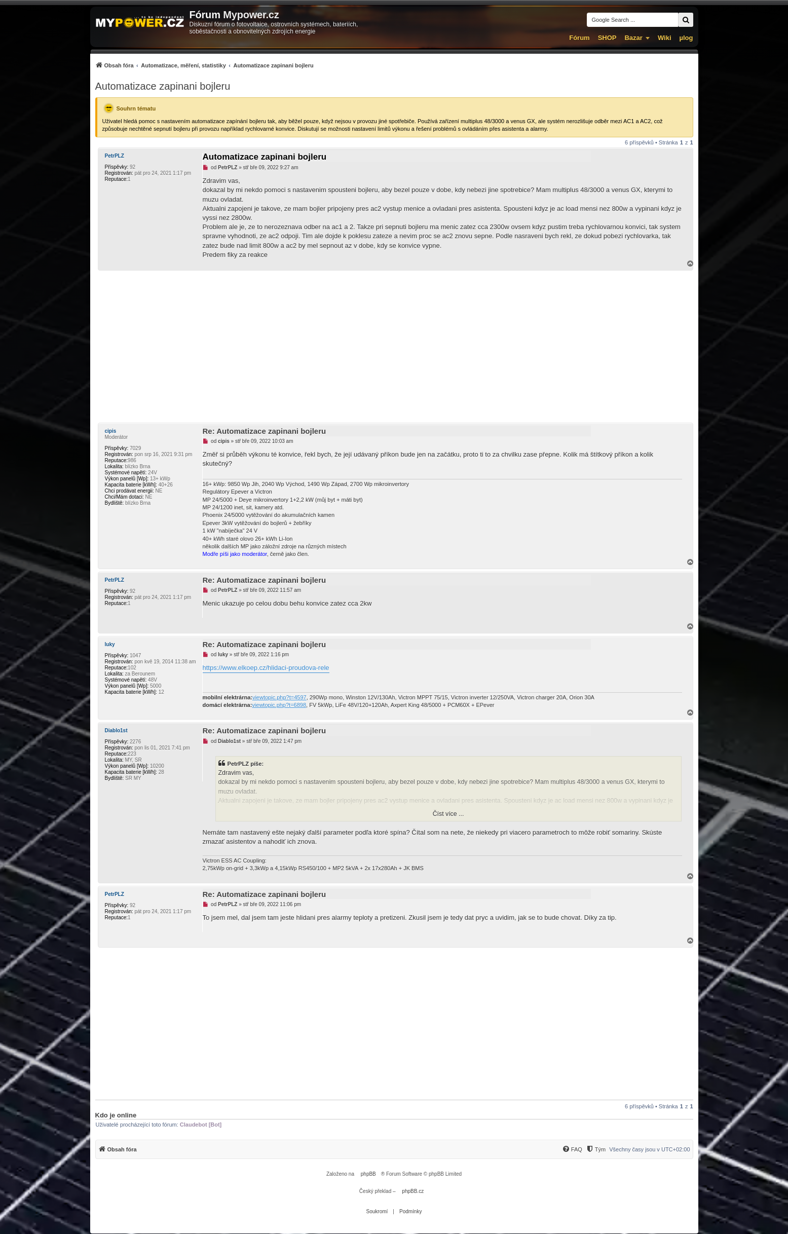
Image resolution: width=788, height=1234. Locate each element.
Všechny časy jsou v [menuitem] (649, 1149)
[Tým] (596, 1149)
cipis (111, 431)
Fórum (579, 38)
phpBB (368, 1174)
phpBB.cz (413, 1191)
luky (110, 644)
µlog (686, 38)
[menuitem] (204, 65)
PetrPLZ (114, 156)
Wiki (664, 38)
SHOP (607, 38)
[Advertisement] (394, 347)
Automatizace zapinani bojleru (163, 86)
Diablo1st (116, 730)
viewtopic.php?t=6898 (279, 705)
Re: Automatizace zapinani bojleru (264, 431)
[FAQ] (572, 1149)
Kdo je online (116, 1115)
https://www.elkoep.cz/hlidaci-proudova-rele (266, 667)
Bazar (633, 38)
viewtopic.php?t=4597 (279, 697)
